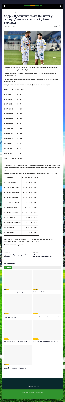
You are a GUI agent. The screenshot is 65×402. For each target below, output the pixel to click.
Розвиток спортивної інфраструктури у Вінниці (16, 294)
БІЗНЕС (6, 292)
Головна (6, 12)
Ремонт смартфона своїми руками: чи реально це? (46, 318)
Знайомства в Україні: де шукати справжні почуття (46, 294)
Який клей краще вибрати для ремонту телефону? (17, 344)
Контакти (35, 384)
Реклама (29, 384)
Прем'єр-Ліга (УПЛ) (13, 12)
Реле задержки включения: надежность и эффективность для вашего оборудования (15, 370)
